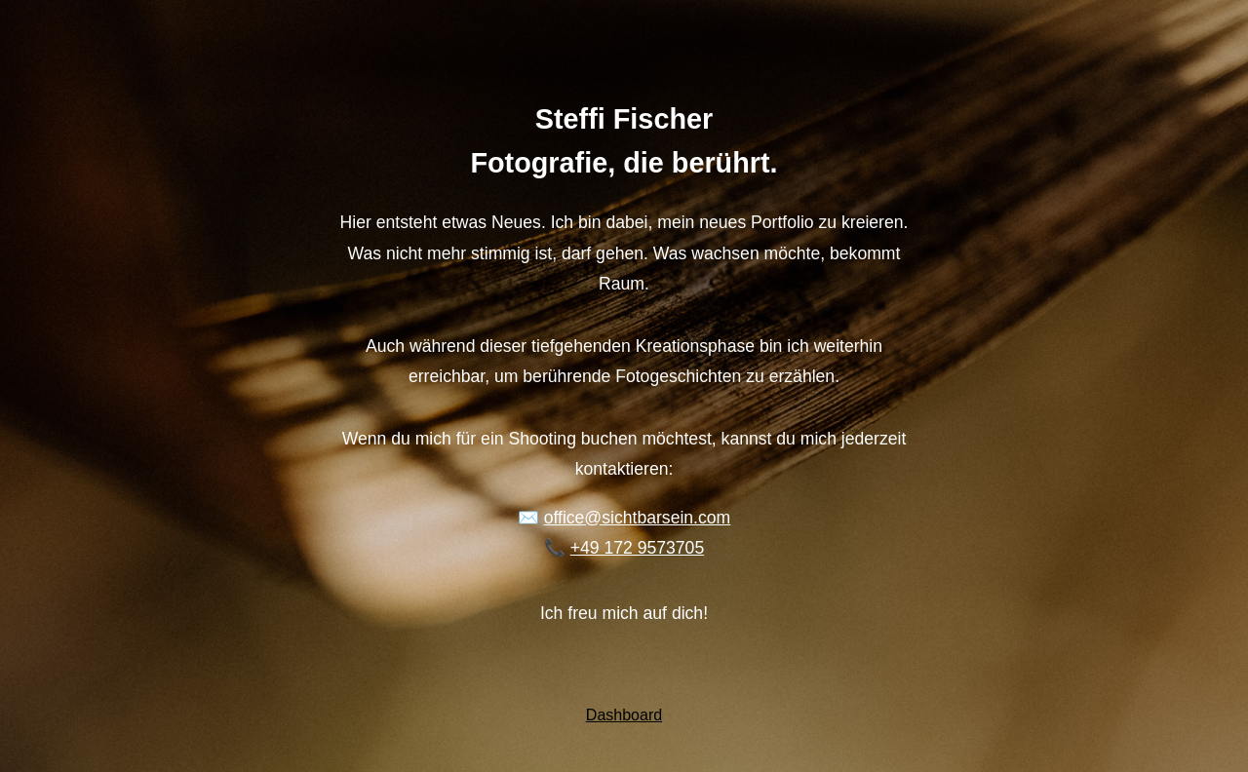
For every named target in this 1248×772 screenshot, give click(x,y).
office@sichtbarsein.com (637, 517)
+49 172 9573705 (637, 548)
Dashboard (624, 715)
